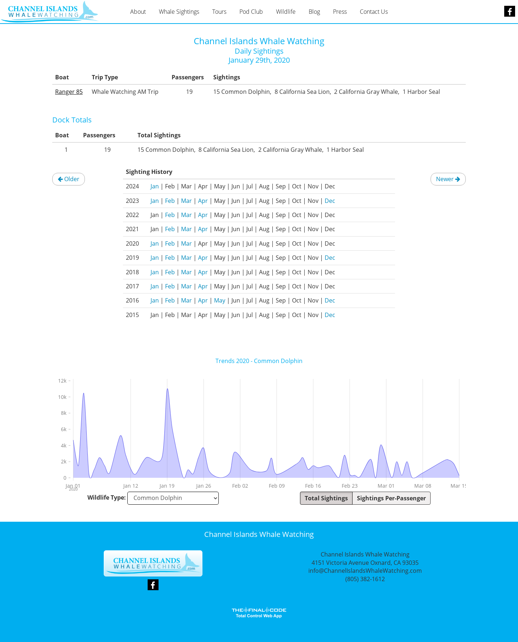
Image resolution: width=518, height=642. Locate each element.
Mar (186, 201)
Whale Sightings (179, 12)
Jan (155, 186)
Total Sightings (326, 498)
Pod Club (251, 12)
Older (68, 179)
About (138, 12)
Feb (170, 201)
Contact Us (374, 12)
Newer (448, 179)
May (219, 300)
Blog (314, 12)
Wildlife (286, 12)
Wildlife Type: (106, 497)
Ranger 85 (69, 92)
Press (340, 12)
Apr (203, 201)
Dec (330, 201)
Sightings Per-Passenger (391, 498)
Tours (219, 12)
